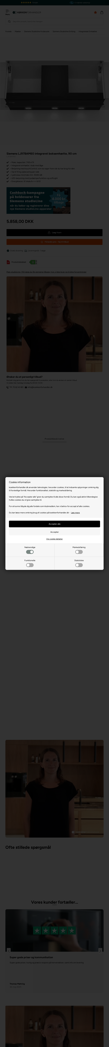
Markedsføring (79, 550)
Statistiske (79, 563)
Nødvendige (29, 550)
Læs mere (75, 512)
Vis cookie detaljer (54, 539)
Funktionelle (29, 563)
